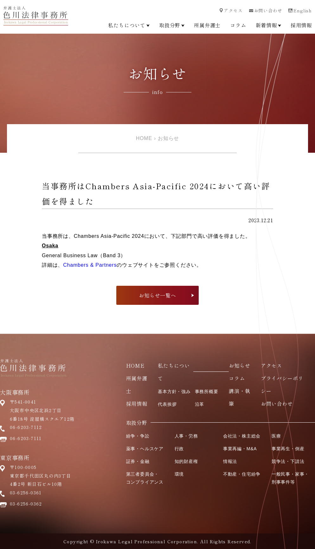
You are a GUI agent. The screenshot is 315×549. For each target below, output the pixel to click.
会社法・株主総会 (241, 436)
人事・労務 (186, 436)
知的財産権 (186, 461)
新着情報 (268, 25)
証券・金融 (138, 461)
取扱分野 (171, 25)
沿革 (199, 404)
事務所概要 (206, 391)
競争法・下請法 (288, 461)
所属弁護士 (207, 25)
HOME (144, 138)
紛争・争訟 (138, 436)
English (300, 10)
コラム (238, 25)
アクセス (231, 10)
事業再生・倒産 (288, 448)
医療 (276, 436)
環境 (179, 474)
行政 (179, 448)
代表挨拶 (167, 404)
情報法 (230, 461)
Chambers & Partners (90, 265)
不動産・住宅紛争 (241, 474)
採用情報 (301, 25)
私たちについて (129, 25)
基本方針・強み (174, 391)
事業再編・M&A (240, 448)
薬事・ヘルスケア (145, 448)
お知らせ (168, 138)
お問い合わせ (265, 10)
